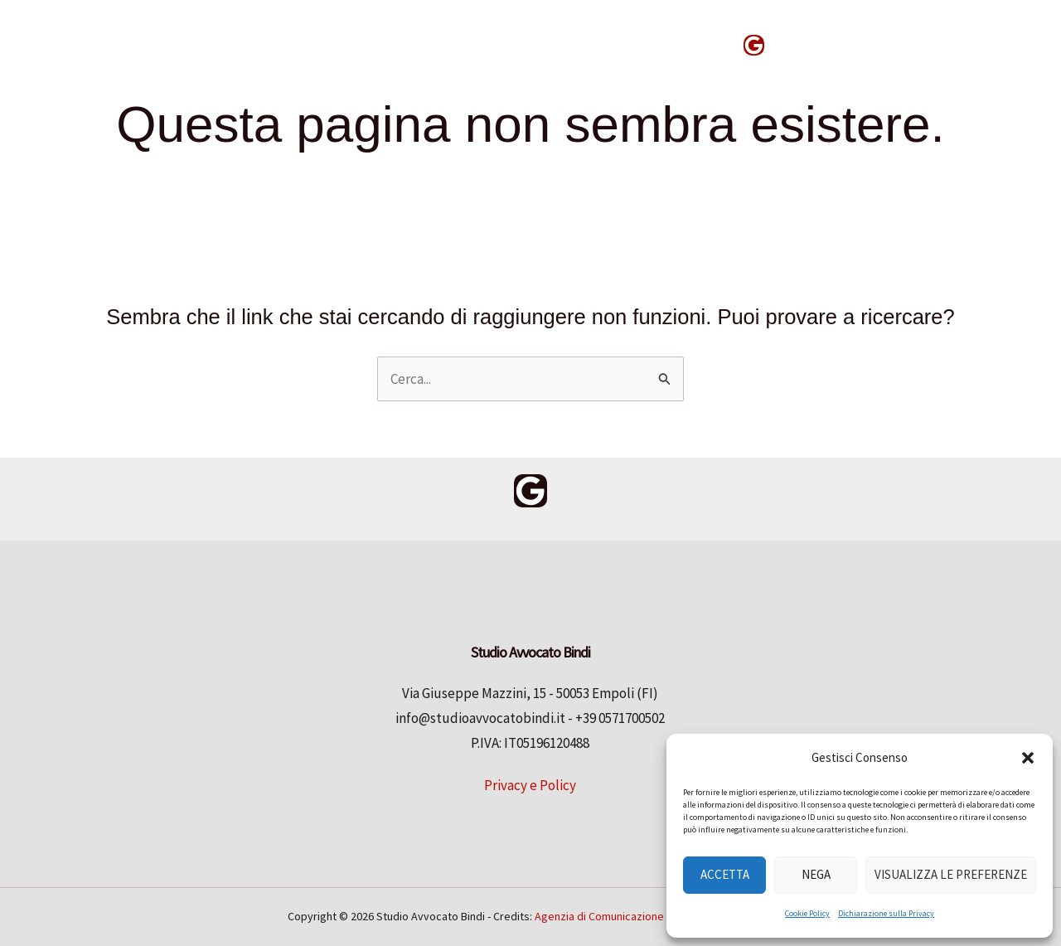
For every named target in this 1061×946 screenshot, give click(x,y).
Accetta (724, 874)
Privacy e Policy (530, 785)
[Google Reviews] (754, 45)
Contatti (607, 43)
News (691, 43)
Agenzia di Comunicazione (599, 916)
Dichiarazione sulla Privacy (886, 913)
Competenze (396, 43)
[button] (1028, 758)
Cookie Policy (807, 913)
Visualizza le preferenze (950, 874)
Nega (816, 874)
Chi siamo (507, 43)
